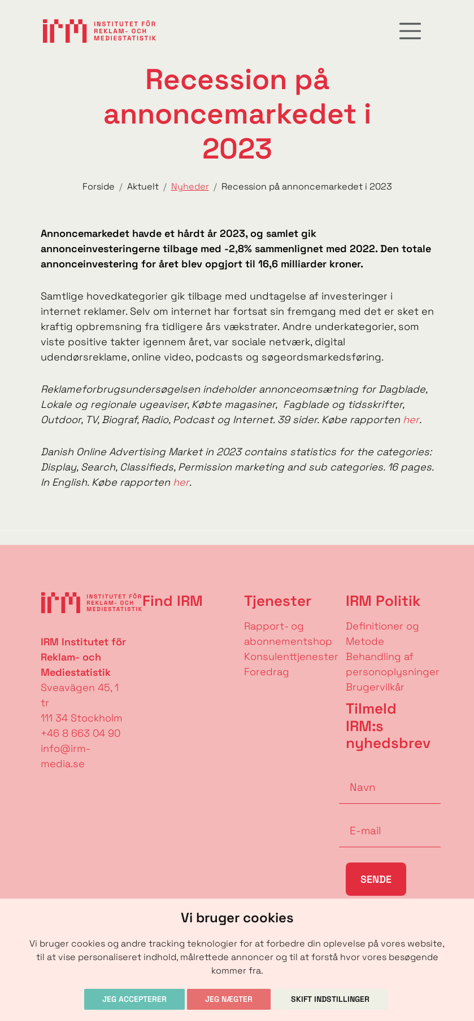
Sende (376, 879)
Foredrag (266, 671)
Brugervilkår (375, 686)
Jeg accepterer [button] (134, 999)
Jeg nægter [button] (229, 999)
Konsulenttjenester (291, 656)
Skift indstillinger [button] (330, 999)
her (411, 419)
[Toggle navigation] (410, 31)
